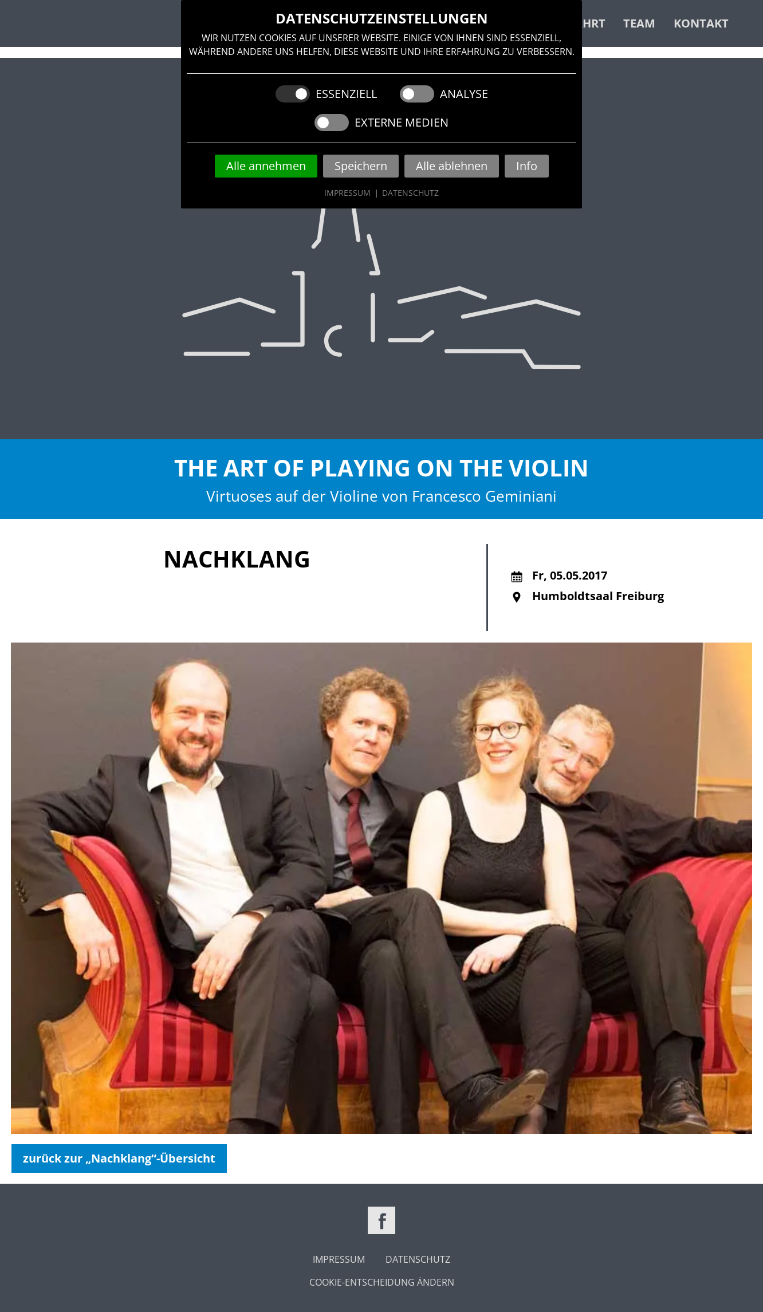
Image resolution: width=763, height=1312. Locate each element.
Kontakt (701, 23)
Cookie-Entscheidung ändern (381, 1282)
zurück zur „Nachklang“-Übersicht (119, 1158)
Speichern (361, 166)
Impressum (347, 192)
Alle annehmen (266, 166)
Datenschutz (410, 192)
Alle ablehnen (451, 166)
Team (639, 23)
